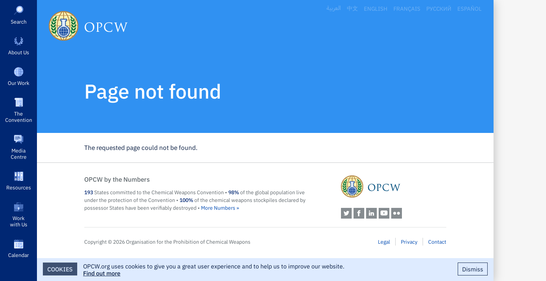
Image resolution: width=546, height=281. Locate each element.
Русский (438, 8)
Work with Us (18, 221)
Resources (18, 187)
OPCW (393, 186)
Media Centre (19, 153)
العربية (334, 8)
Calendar (18, 254)
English (376, 8)
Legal (384, 241)
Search (19, 21)
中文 (352, 8)
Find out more (101, 273)
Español (469, 8)
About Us (18, 52)
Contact (437, 241)
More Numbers (218, 207)
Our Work (18, 82)
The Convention (18, 116)
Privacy (409, 241)
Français (406, 8)
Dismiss (472, 269)
